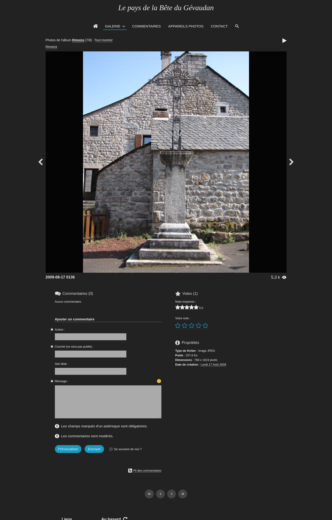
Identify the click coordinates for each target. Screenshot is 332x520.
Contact (219, 26)
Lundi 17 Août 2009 (213, 364)
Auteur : (60, 329)
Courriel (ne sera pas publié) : (74, 346)
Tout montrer (104, 40)
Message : (61, 381)
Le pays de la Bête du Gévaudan (166, 7)
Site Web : (61, 364)
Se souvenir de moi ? (128, 449)
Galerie (112, 26)
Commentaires (146, 26)
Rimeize (78, 40)
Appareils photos (185, 26)
